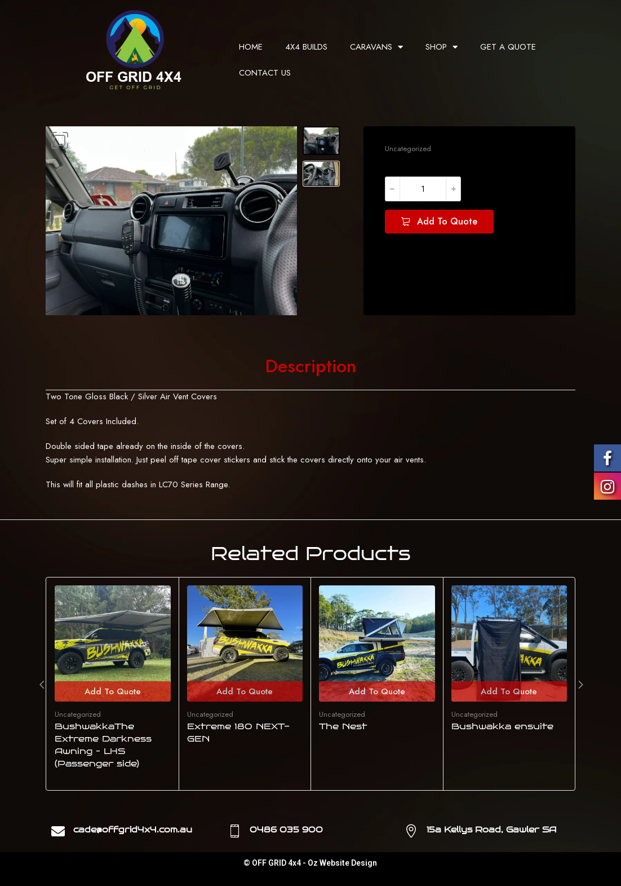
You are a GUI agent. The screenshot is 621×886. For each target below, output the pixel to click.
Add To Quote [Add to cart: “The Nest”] (377, 691)
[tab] (310, 366)
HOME (251, 47)
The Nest (343, 726)
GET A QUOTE (508, 47)
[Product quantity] (423, 189)
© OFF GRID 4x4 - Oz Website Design (310, 862)
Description (310, 366)
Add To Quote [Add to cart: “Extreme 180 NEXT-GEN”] (244, 691)
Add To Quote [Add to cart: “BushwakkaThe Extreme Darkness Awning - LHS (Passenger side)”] (113, 691)
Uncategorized (408, 148)
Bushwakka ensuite (502, 726)
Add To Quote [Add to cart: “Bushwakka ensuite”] (509, 691)
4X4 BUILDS (306, 47)
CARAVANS (376, 47)
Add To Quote (447, 221)
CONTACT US (265, 73)
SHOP (441, 47)
